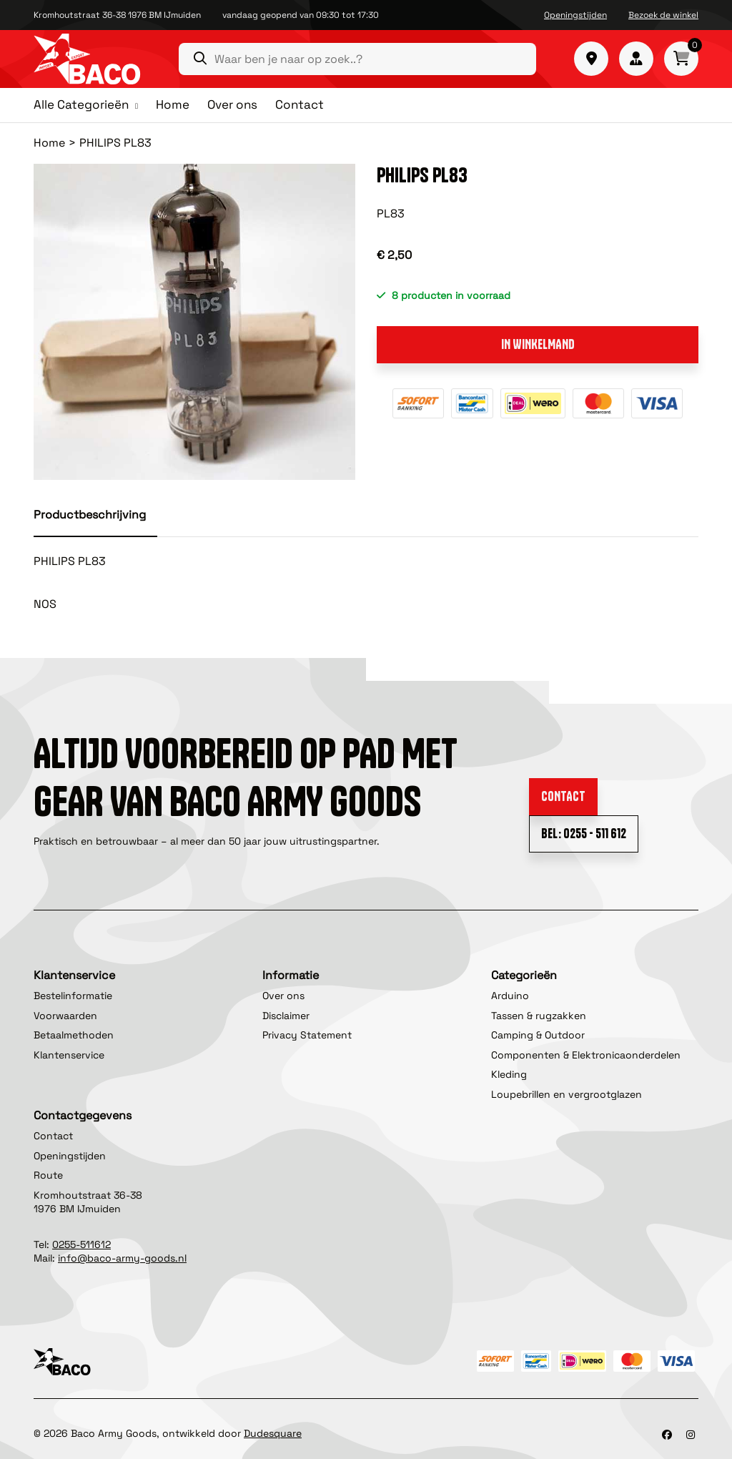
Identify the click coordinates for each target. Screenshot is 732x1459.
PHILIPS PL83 (115, 142)
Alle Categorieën (81, 105)
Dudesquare (273, 1433)
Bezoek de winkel (663, 15)
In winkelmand (538, 344)
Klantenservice (69, 1054)
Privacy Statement (307, 1034)
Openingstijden (575, 15)
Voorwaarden (65, 1015)
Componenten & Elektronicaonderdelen (586, 1054)
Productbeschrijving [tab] (90, 514)
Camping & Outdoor (538, 1034)
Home (172, 104)
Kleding (509, 1074)
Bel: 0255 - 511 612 (583, 833)
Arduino (510, 995)
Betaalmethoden (74, 1034)
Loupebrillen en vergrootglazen (566, 1094)
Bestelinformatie (73, 995)
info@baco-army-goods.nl (122, 1258)
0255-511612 (81, 1244)
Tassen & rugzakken (538, 1015)
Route (48, 1175)
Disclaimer (286, 1015)
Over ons (232, 104)
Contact (299, 104)
